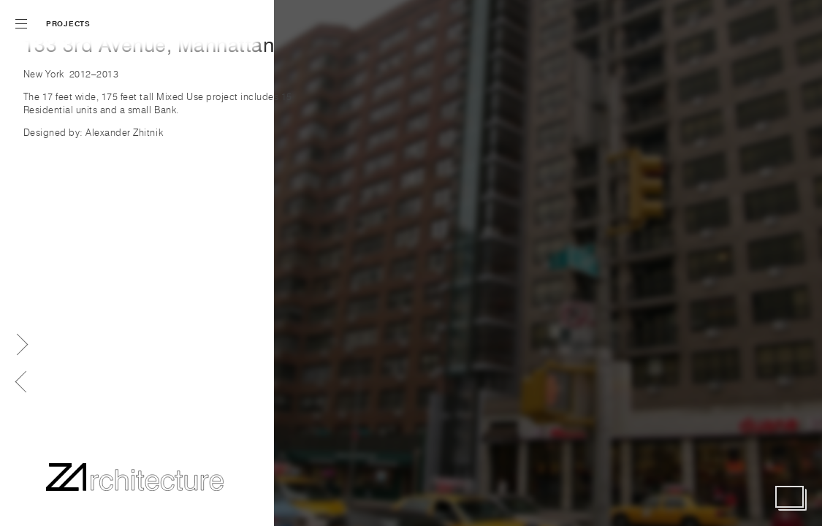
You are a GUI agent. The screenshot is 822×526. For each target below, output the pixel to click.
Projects (68, 24)
